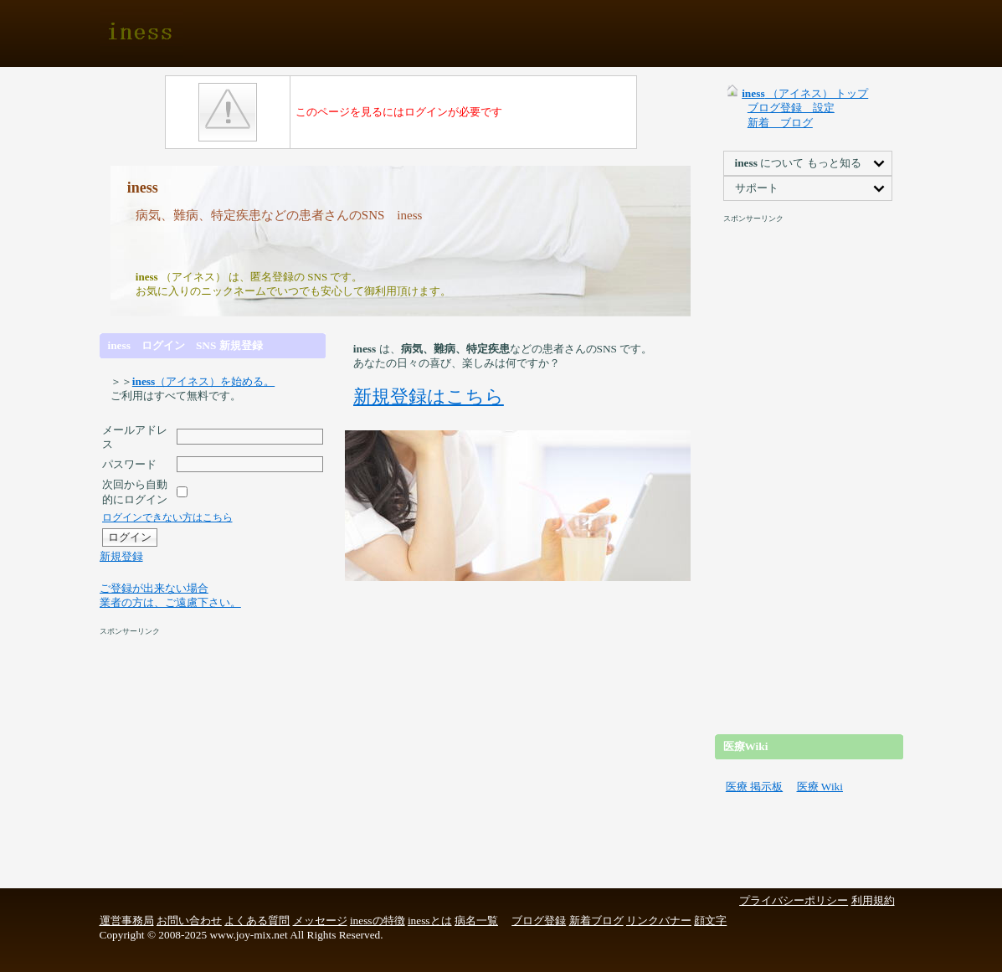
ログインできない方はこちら (167, 517)
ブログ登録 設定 (791, 107)
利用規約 (873, 900)
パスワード (129, 464)
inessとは (430, 920)
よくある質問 (257, 920)
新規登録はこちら (428, 396)
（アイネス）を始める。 (203, 381)
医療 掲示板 (754, 786)
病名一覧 (476, 920)
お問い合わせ (189, 920)
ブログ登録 (538, 920)
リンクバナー (658, 920)
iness (141, 33)
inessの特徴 (377, 920)
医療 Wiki (820, 786)
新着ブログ (596, 920)
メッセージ (320, 920)
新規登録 (121, 556)
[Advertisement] (500, 33)
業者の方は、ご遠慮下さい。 (170, 602)
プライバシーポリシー (793, 900)
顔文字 (710, 920)
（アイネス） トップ (805, 93)
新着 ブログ (780, 122)
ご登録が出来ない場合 (154, 588)
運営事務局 (127, 920)
